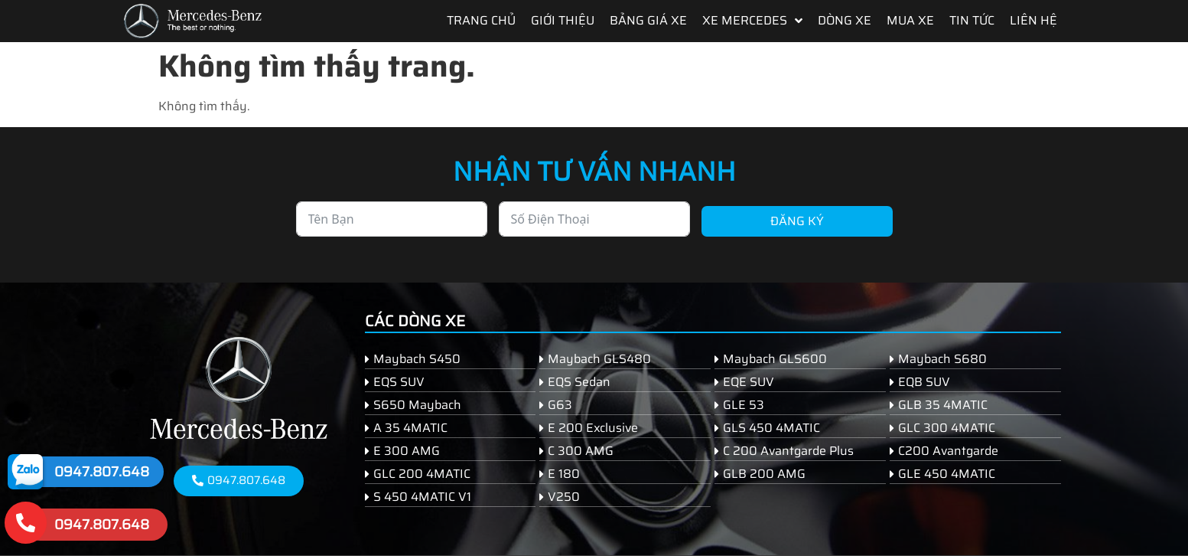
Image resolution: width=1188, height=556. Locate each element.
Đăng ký (797, 221)
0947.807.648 (101, 471)
